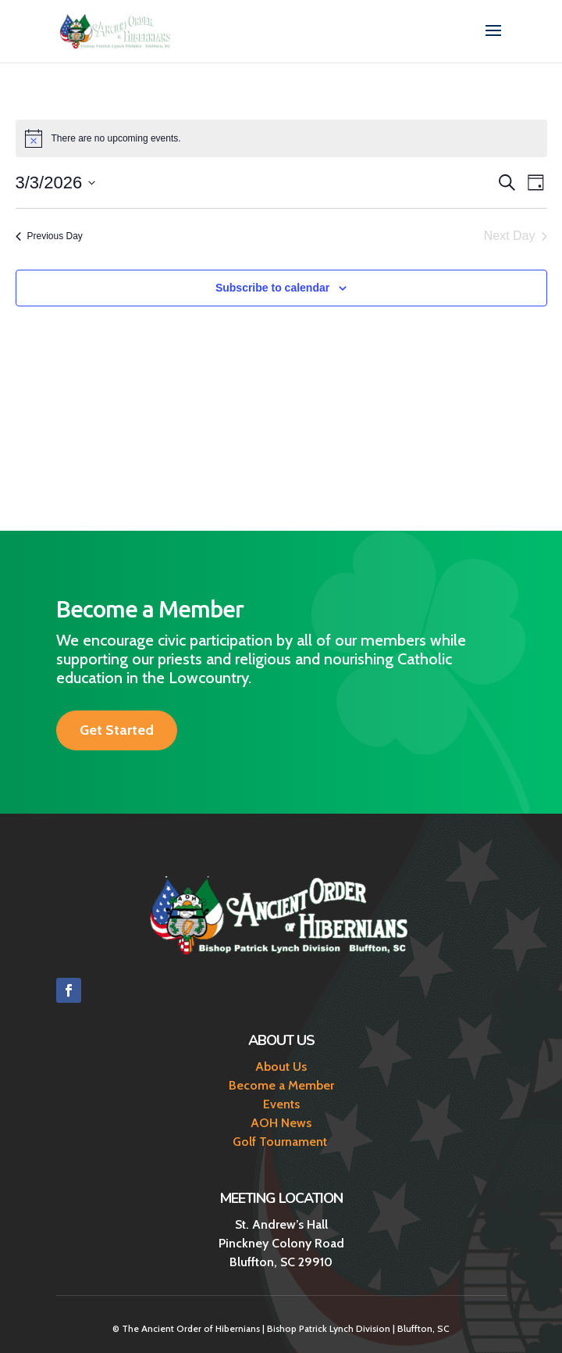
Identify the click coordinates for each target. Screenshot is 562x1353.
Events (281, 1104)
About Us (281, 1066)
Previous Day (49, 236)
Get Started (117, 730)
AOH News (281, 1122)
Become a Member (281, 1085)
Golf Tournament (281, 1141)
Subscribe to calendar (272, 287)
